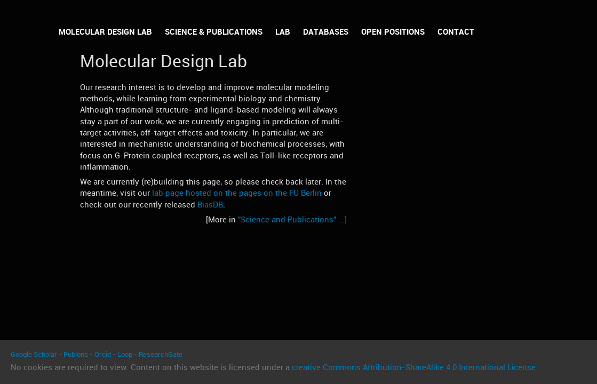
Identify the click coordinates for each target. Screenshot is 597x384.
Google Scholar (34, 354)
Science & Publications (213, 32)
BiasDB (210, 205)
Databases (325, 32)
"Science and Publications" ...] (292, 220)
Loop (124, 354)
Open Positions (393, 32)
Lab (282, 32)
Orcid (102, 354)
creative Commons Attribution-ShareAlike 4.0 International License (414, 367)
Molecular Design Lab (105, 32)
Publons (75, 354)
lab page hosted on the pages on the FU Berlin (237, 193)
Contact (455, 32)
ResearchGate (160, 354)
